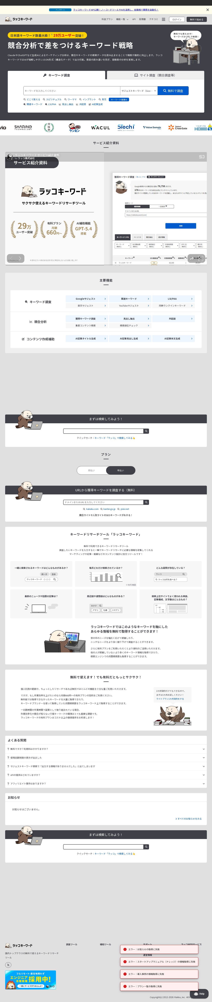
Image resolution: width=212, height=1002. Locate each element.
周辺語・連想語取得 (78, 968)
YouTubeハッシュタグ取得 (79, 985)
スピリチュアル (54, 99)
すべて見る (88, 991)
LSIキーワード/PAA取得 (79, 924)
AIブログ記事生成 (77, 903)
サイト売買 (189, 883)
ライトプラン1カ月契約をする (170, 698)
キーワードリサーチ (193, 887)
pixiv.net (125, 509)
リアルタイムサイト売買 (193, 897)
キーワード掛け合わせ (113, 906)
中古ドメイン (190, 910)
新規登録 (149, 925)
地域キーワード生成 (112, 910)
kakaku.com (92, 509)
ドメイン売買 (190, 906)
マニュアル (151, 891)
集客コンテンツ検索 (78, 891)
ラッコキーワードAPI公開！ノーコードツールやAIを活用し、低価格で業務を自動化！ (116, 9)
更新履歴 (149, 903)
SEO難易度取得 (76, 919)
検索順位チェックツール (79, 913)
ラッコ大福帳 (190, 932)
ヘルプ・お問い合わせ (156, 915)
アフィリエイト (191, 914)
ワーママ (72, 99)
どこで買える (33, 99)
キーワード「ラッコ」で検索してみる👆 (115, 438)
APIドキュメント (153, 895)
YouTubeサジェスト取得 (79, 951)
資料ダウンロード (154, 887)
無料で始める (197, 19)
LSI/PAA (50, 104)
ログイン (177, 19)
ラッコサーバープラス (193, 938)
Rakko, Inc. (179, 997)
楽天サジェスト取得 (78, 964)
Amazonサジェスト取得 (79, 958)
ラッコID (187, 878)
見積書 (142, 19)
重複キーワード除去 (112, 887)
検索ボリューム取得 (78, 907)
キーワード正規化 (111, 883)
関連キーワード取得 (78, 938)
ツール (186, 919)
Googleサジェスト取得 (78, 944)
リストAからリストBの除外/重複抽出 (117, 901)
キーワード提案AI (119, 99)
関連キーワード (32, 104)
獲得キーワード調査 (78, 883)
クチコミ (153, 19)
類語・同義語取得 (77, 972)
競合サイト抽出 (76, 887)
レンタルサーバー (192, 891)
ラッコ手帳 (189, 928)
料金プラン (107, 19)
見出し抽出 (66, 104)
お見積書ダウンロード (156, 899)
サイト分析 (74, 878)
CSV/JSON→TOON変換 (113, 914)
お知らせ (149, 911)
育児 (104, 99)
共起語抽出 (74, 934)
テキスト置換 (109, 895)
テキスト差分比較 (111, 891)
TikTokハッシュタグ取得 (79, 978)
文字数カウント (110, 878)
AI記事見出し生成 (77, 899)
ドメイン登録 (190, 902)
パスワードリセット (155, 933)
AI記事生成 (96, 104)
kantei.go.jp (110, 509)
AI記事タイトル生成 (78, 895)
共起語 (81, 104)
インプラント (89, 99)
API (134, 19)
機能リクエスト (153, 907)
